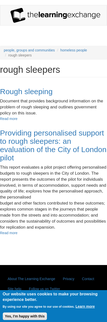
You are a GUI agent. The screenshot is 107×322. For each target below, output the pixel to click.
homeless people (73, 50)
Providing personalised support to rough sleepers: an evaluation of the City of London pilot (53, 145)
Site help (14, 289)
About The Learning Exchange (31, 279)
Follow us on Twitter (44, 289)
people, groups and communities (29, 50)
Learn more (85, 309)
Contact (88, 279)
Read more (8, 119)
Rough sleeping (26, 91)
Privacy (68, 279)
